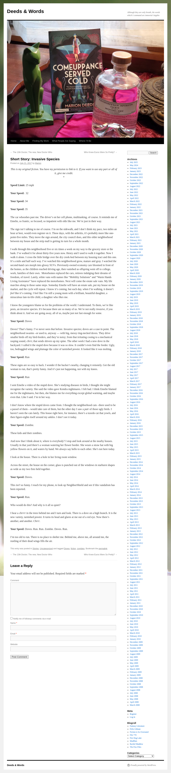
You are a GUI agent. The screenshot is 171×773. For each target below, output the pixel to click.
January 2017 (135, 387)
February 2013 (136, 528)
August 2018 (135, 330)
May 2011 (134, 591)
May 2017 (134, 375)
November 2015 (136, 429)
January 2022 (135, 207)
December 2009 (136, 642)
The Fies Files (135, 747)
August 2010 (135, 618)
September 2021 (136, 219)
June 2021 (134, 228)
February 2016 (136, 420)
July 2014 (134, 477)
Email (13, 634)
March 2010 (135, 633)
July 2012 (134, 549)
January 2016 (135, 423)
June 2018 (134, 336)
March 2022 (135, 201)
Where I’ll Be (85, 141)
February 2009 (136, 672)
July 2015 (134, 441)
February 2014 (136, 492)
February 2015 (136, 456)
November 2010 (136, 609)
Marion (38, 163)
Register (133, 714)
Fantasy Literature (137, 726)
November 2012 (136, 537)
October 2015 (135, 432)
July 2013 (134, 513)
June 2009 (134, 660)
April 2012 (134, 558)
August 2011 (135, 582)
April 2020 (134, 270)
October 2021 (135, 216)
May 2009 (134, 663)
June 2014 (134, 480)
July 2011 (134, 585)
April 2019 (134, 306)
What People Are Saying (64, 141)
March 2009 (135, 669)
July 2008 (134, 693)
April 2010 (134, 630)
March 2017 (135, 381)
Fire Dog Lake (136, 738)
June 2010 (134, 624)
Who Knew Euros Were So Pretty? (100, 152)
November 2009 (136, 645)
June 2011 (134, 588)
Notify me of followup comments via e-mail (32, 619)
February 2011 (136, 600)
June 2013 (134, 516)
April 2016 (134, 414)
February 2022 (136, 204)
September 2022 (136, 183)
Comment (14, 580)
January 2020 (135, 279)
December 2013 (136, 498)
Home (14, 141)
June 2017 (134, 372)
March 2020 (135, 273)
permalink (103, 548)
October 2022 (135, 180)
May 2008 (134, 699)
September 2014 (136, 471)
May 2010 (134, 627)
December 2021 (136, 210)
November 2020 (136, 249)
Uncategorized (46, 548)
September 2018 (136, 327)
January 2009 (135, 675)
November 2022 (136, 177)
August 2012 (135, 546)
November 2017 (136, 357)
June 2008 (134, 696)
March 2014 (135, 489)
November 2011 (136, 573)
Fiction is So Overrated (139, 732)
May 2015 (134, 447)
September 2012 (136, 543)
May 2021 (134, 231)
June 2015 (134, 444)
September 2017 (136, 363)
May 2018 (134, 339)
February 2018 (136, 348)
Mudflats (133, 741)
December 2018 (136, 318)
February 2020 (136, 276)
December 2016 (136, 390)
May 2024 (134, 165)
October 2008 (135, 684)
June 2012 (134, 552)
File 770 (133, 735)
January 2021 (135, 243)
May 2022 (134, 195)
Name (13, 623)
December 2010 (136, 606)
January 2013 (135, 531)
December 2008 (136, 678)
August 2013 (135, 510)
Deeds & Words (25, 11)
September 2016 (136, 399)
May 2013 (134, 519)
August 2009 (135, 654)
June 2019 (134, 300)
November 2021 (136, 213)
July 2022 (134, 189)
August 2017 (135, 366)
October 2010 (135, 612)
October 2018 (135, 324)
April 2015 (134, 450)
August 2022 (135, 186)
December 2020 (136, 246)
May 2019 (134, 303)
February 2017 (136, 384)
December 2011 (136, 570)
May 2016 (134, 411)
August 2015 (135, 438)
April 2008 (134, 702)
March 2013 (135, 525)
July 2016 (134, 405)
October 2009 (135, 648)
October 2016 (135, 396)
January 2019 (135, 315)
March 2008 (135, 705)
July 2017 (134, 369)
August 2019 (135, 294)
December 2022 (136, 174)
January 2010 (135, 639)
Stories (36, 548)
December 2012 (136, 534)
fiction (73, 548)
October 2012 (135, 540)
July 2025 (134, 162)
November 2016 (136, 393)
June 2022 (134, 192)
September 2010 (136, 615)
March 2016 (135, 417)
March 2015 (135, 453)
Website (14, 644)
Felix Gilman (135, 729)
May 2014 (134, 483)
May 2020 (134, 267)
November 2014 (136, 465)
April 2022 (134, 198)
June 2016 (134, 408)
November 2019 (136, 285)
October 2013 (135, 504)
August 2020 (135, 258)
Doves (67, 548)
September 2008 (136, 687)
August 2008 (135, 690)
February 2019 (136, 312)
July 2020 (134, 261)
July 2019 (134, 297)
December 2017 (136, 354)
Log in (132, 717)
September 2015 (136, 435)
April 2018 (134, 342)
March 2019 (135, 309)
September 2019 (136, 291)
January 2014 (135, 495)
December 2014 (136, 462)
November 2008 (136, 681)
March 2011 (135, 597)
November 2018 (136, 321)
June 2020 (134, 264)
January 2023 (135, 171)
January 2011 (135, 603)
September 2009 (136, 651)
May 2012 (134, 555)
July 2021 (134, 225)
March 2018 (135, 345)
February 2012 (136, 564)
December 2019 (136, 282)
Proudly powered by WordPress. (143, 765)
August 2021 (135, 222)
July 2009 (134, 657)
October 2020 (135, 252)
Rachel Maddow (136, 744)
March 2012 (135, 561)
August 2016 (135, 402)
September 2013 (136, 507)
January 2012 (135, 567)
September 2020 (136, 255)
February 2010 (136, 636)
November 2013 (136, 501)
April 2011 (134, 594)
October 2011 (135, 576)
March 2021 (135, 237)
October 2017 (135, 360)
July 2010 (134, 621)
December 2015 (136, 426)
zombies (81, 548)
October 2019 (135, 288)
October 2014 (135, 468)
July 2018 (134, 333)
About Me (24, 141)
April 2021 (134, 234)
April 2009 (134, 666)
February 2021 (136, 240)
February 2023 (136, 168)
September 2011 (136, 579)
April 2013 (134, 522)
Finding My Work (40, 141)
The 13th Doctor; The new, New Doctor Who (31, 152)
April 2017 (134, 378)
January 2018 (135, 351)
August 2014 (135, 474)
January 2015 (135, 459)
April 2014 (134, 486)
